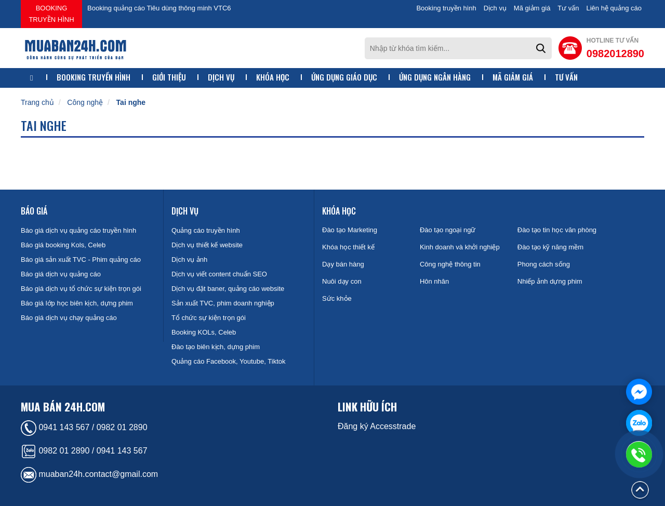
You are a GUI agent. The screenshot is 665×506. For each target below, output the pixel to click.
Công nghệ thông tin (450, 264)
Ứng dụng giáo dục (344, 77)
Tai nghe (131, 102)
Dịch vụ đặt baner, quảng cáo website (227, 288)
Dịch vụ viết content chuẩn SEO (219, 274)
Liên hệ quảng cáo (614, 8)
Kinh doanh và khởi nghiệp (460, 247)
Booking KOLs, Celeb (203, 332)
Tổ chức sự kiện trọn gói (208, 318)
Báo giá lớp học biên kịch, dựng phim (77, 303)
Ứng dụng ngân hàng (435, 77)
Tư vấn (568, 8)
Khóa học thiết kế (348, 247)
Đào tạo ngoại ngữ (448, 230)
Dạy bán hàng (343, 264)
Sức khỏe (337, 298)
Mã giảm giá (532, 8)
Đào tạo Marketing (349, 230)
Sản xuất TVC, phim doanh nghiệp (222, 303)
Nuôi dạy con (342, 281)
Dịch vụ (495, 8)
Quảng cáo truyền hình (205, 230)
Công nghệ (85, 102)
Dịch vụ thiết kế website (207, 245)
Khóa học (272, 77)
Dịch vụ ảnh (189, 259)
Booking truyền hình (51, 13)
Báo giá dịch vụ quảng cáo (61, 274)
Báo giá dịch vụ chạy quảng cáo (69, 318)
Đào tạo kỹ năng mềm (550, 247)
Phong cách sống (543, 264)
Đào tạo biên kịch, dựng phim (215, 347)
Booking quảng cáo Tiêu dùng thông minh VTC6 (159, 8)
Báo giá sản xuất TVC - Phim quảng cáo (81, 259)
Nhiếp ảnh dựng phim (549, 281)
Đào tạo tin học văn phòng (556, 230)
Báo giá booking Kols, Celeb (63, 245)
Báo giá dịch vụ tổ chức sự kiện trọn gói (81, 288)
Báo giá (34, 211)
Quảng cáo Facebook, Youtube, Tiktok (228, 361)
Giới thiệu (169, 77)
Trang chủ (37, 102)
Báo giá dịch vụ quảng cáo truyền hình (78, 230)
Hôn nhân (434, 281)
